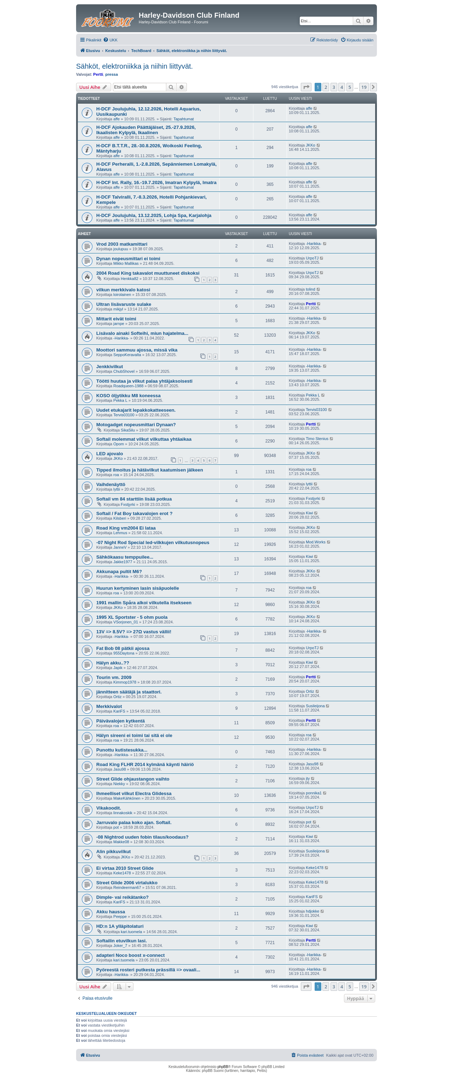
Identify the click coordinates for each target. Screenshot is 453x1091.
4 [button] (341, 87)
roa (116, 475)
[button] (306, 87)
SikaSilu (128, 430)
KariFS (119, 711)
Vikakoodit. (108, 808)
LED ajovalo (109, 453)
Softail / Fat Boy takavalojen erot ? (134, 513)
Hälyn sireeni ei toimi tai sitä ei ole (134, 735)
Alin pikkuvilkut (113, 851)
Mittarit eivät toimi (116, 318)
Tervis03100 (123, 415)
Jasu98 (119, 769)
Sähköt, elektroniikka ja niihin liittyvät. (134, 66)
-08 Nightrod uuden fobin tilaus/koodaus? (142, 837)
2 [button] (326, 87)
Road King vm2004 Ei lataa (126, 528)
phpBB (223, 1067)
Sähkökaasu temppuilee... (124, 557)
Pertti (98, 74)
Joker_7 (120, 945)
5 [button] (350, 87)
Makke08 (121, 842)
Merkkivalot (109, 706)
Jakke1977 (122, 562)
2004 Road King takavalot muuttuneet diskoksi (148, 273)
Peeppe (120, 916)
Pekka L (120, 400)
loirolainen (122, 294)
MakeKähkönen (126, 798)
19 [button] (364, 87)
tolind (310, 289)
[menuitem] (110, 40)
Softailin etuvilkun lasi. (121, 940)
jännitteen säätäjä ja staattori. (129, 692)
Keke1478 (122, 873)
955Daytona (123, 653)
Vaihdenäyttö (110, 484)
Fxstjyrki (128, 504)
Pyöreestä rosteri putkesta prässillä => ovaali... (148, 969)
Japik (117, 668)
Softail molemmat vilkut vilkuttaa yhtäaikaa (143, 439)
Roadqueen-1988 (128, 386)
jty (308, 778)
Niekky (119, 784)
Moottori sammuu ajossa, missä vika (136, 350)
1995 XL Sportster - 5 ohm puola (131, 617)
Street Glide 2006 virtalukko (126, 882)
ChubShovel (123, 371)
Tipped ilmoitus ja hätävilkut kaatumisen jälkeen (149, 470)
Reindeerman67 (127, 887)
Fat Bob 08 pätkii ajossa (122, 648)
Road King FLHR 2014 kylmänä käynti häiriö (145, 764)
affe (116, 119)
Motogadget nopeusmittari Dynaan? (136, 424)
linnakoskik (122, 813)
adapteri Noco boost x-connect (130, 955)
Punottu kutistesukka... (121, 750)
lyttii (116, 489)
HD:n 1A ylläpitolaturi (120, 926)
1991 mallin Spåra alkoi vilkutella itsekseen (143, 602)
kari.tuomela (131, 932)
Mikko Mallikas (126, 263)
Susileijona (315, 706)
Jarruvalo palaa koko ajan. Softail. (134, 822)
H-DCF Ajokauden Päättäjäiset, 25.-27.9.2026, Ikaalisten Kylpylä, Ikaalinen (146, 130)
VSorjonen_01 (125, 622)
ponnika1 (314, 793)
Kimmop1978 (124, 682)
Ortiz (117, 697)
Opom (118, 444)
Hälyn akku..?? (112, 663)
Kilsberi (119, 518)
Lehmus (120, 533)
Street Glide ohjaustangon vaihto (133, 779)
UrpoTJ (312, 258)
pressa (111, 74)
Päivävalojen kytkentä (120, 721)
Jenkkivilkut (109, 366)
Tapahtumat (183, 119)
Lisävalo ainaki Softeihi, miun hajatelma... (142, 333)
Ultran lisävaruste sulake (123, 304)
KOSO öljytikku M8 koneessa (128, 395)
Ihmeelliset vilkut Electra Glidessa (134, 793)
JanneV (119, 547)
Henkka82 (129, 278)
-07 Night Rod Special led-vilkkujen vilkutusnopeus (153, 542)
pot (116, 827)
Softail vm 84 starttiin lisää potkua (134, 499)
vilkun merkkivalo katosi (123, 289)
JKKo (310, 145)
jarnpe (118, 323)
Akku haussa (110, 911)
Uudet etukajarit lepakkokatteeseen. (136, 410)
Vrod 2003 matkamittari (121, 244)
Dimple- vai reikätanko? (122, 897)
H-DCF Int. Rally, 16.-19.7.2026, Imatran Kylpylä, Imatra (156, 182)
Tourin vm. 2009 (113, 677)
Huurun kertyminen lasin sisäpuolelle (137, 588)
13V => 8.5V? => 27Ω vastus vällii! (133, 631)
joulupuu (120, 249)
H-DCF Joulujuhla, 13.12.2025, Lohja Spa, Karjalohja (153, 215)
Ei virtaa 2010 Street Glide (125, 868)
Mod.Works (315, 542)
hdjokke (312, 911)
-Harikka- (314, 243)
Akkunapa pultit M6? (119, 571)
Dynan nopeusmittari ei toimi (128, 258)
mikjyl (118, 309)
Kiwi (309, 513)
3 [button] (334, 87)
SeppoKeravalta (127, 355)
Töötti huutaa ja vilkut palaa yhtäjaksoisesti (144, 381)
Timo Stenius (317, 438)
